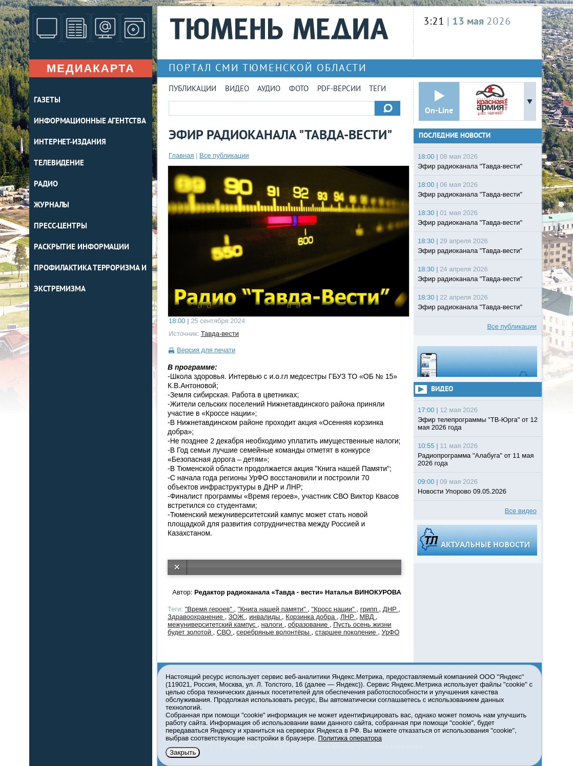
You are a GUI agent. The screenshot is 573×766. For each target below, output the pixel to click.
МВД (367, 617)
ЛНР (348, 617)
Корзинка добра (310, 617)
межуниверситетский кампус (212, 624)
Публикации (192, 89)
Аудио (268, 89)
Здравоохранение (196, 617)
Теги (377, 89)
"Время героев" (209, 609)
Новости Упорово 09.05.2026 (462, 491)
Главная (181, 155)
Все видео (521, 511)
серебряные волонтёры (273, 632)
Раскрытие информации (81, 247)
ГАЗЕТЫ (47, 100)
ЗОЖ (237, 617)
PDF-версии (339, 89)
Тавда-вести (220, 333)
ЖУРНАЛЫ (51, 205)
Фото (299, 89)
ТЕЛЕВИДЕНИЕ (59, 163)
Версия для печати (206, 350)
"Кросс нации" (334, 609)
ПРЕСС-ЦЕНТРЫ (60, 226)
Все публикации (224, 155)
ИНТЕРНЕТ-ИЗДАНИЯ (70, 142)
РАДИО (46, 184)
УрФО (390, 632)
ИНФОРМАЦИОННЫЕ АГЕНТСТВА (90, 121)
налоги (272, 624)
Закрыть (183, 752)
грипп (369, 609)
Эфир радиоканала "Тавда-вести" (470, 166)
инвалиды (265, 617)
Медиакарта (91, 68)
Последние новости (454, 136)
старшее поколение (346, 632)
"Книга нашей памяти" (273, 609)
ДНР (390, 609)
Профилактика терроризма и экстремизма (90, 279)
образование (309, 624)
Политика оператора (350, 738)
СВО (225, 632)
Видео (237, 89)
